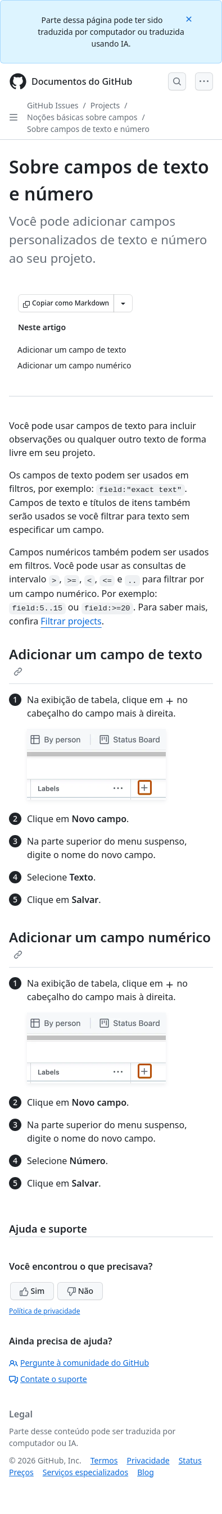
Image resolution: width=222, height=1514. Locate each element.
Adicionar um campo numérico (110, 943)
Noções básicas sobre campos (82, 117)
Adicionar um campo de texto (105, 660)
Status (190, 1460)
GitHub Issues (53, 105)
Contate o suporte (48, 1379)
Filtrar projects (70, 621)
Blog (145, 1472)
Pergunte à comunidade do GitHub (79, 1362)
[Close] (190, 18)
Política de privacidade (44, 1311)
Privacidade (148, 1460)
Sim (32, 1290)
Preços (21, 1472)
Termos (104, 1460)
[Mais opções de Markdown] (123, 303)
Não (80, 1290)
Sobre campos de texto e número (88, 129)
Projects (105, 105)
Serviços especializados (85, 1472)
